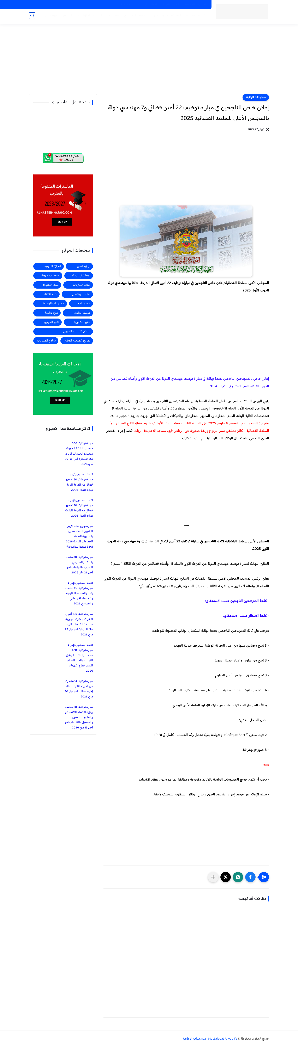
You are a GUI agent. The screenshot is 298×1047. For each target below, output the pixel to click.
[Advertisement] (149, 62)
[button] (250, 877)
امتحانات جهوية (50, 275)
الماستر (66, 17)
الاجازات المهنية (171, 4)
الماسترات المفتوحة (196, 4)
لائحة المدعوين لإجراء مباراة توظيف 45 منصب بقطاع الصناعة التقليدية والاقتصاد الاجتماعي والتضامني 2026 (79, 593)
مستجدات (137, 17)
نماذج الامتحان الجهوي (76, 331)
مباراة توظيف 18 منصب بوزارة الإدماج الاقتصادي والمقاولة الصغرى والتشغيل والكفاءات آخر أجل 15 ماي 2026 (79, 717)
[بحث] (32, 17)
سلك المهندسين (80, 294)
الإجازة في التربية (81, 275)
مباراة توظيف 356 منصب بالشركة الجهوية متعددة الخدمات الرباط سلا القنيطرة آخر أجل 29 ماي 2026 (79, 454)
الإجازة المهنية (52, 266)
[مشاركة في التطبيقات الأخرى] (213, 877)
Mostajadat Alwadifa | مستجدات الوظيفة (210, 1039)
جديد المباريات (157, 17)
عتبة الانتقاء (50, 294)
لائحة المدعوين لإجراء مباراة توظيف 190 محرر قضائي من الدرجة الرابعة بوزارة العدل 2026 (79, 508)
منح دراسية (127, 4)
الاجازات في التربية (147, 4)
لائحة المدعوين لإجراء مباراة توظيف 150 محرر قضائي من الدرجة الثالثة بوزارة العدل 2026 (79, 482)
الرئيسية (202, 17)
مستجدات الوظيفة (182, 17)
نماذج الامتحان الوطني (77, 340)
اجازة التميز (81, 17)
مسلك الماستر (82, 312)
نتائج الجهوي (51, 322)
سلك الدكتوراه (51, 285)
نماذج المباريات (46, 340)
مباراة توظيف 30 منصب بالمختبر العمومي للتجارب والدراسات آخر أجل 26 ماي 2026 (79, 565)
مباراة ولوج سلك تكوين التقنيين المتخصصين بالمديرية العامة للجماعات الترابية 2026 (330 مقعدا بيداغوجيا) (79, 536)
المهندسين (51, 17)
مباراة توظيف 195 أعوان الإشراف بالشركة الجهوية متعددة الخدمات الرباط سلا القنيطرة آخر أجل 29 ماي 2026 (79, 624)
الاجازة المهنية (101, 17)
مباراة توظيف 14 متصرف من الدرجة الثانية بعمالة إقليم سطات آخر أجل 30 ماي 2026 (79, 689)
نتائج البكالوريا (82, 322)
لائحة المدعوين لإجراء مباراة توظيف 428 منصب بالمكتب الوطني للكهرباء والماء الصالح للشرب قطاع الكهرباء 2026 (79, 657)
